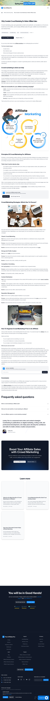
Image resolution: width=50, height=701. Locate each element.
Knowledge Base (25, 639)
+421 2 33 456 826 (7, 677)
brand (29, 75)
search (42, 279)
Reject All (11, 697)
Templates (9, 657)
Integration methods (9, 644)
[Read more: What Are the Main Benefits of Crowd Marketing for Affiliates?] (12, 495)
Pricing (9, 639)
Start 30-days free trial (15, 196)
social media (24, 186)
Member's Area (25, 641)
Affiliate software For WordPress (25, 659)
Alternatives (9, 649)
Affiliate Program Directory (9, 664)
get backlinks (7, 266)
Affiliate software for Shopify (25, 654)
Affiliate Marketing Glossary (9, 661)
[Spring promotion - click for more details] (25, 3)
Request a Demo (20, 37)
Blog (9, 654)
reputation (3, 81)
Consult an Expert (28, 669)
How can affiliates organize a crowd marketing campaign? (25, 414)
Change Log (25, 643)
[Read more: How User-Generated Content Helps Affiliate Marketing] (12, 525)
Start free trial (20, 669)
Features (8, 642)
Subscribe (45, 372)
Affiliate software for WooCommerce (25, 657)
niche (37, 298)
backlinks (46, 279)
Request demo (6, 196)
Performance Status (25, 646)
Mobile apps (8, 646)
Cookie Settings (18, 697)
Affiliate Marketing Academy (8, 659)
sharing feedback (5, 75)
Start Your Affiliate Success (7, 37)
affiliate (42, 331)
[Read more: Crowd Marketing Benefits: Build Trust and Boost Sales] (37, 495)
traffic (9, 253)
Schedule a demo (30, 602)
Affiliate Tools (24, 664)
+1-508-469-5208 (7, 682)
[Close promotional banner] (49, 1)
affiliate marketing (19, 43)
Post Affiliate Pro (28, 598)
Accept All (5, 697)
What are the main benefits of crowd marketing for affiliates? (25, 409)
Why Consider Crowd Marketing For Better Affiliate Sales (25, 12)
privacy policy (8, 694)
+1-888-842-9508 (7, 680)
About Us (41, 639)
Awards (41, 641)
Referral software (25, 661)
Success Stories (41, 643)
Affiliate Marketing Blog (8, 12)
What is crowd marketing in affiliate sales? (25, 403)
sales (39, 247)
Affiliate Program (41, 646)
